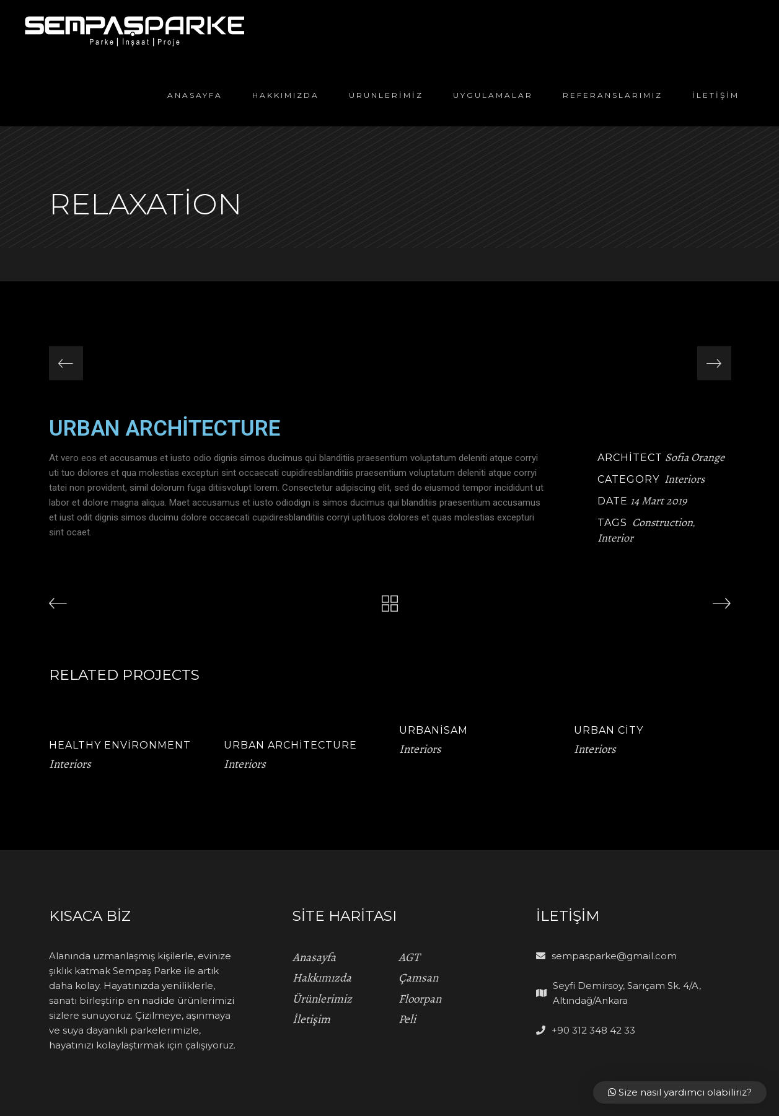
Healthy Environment (120, 745)
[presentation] (66, 363)
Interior (615, 537)
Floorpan (419, 999)
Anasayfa (314, 957)
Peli (407, 1019)
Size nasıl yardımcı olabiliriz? (680, 1092)
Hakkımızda (322, 978)
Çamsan (418, 978)
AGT (409, 957)
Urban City (608, 730)
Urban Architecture (290, 745)
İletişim (311, 1019)
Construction (662, 522)
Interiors (684, 479)
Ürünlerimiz (322, 999)
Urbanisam (433, 730)
